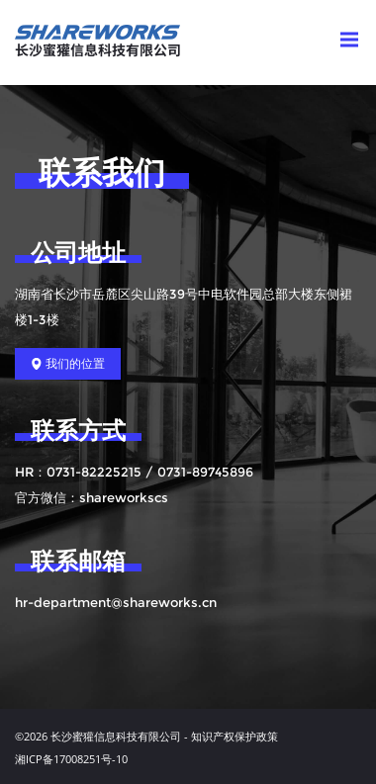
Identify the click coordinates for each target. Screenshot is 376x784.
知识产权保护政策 (234, 736)
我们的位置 (68, 364)
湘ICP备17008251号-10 (71, 758)
